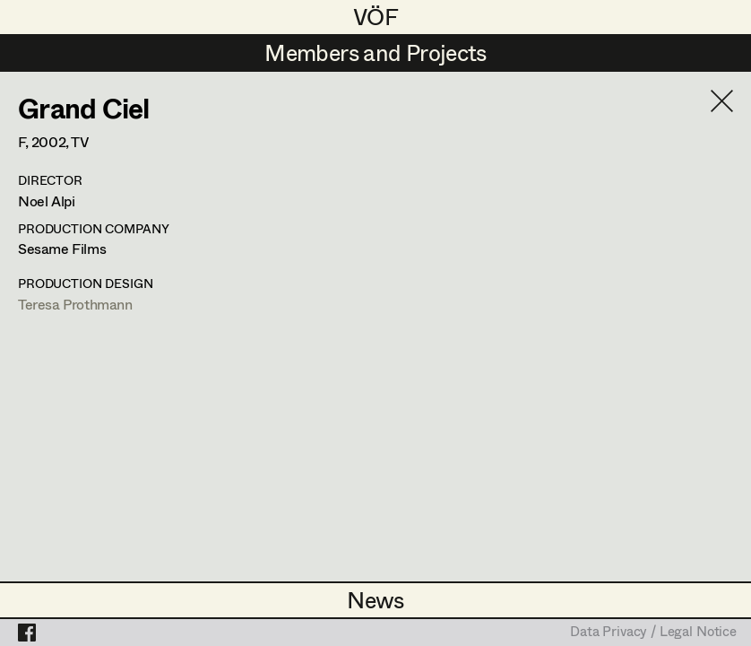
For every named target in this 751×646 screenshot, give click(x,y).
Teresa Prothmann (75, 303)
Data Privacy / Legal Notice (653, 633)
